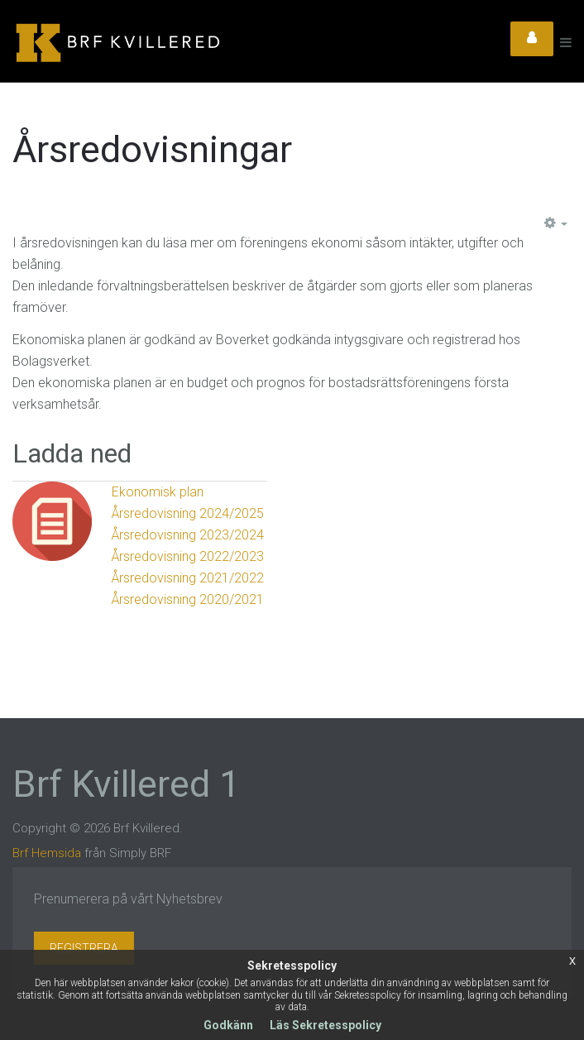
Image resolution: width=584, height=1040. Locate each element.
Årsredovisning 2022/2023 (188, 556)
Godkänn (228, 1025)
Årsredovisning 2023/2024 (188, 535)
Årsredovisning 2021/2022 (188, 578)
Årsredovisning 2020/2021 (188, 599)
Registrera (84, 948)
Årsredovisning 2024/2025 (188, 513)
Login (531, 39)
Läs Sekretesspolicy (325, 1025)
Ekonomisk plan (157, 492)
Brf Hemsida (46, 853)
